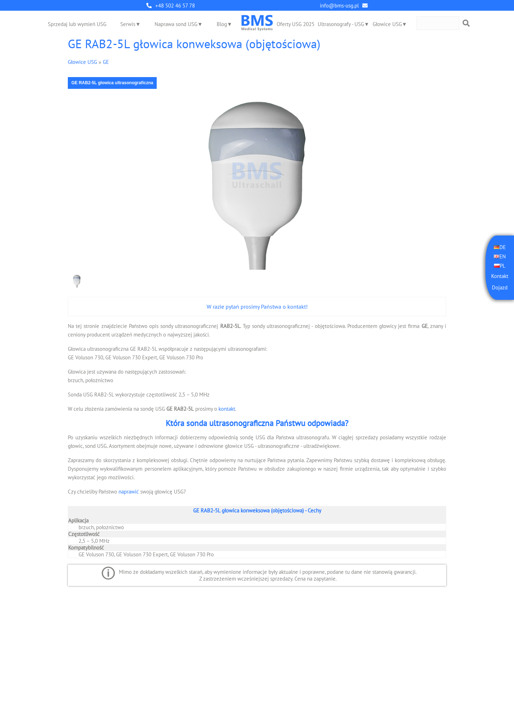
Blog (222, 24)
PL (502, 265)
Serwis (127, 24)
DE (502, 247)
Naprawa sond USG (176, 24)
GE (106, 62)
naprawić (129, 491)
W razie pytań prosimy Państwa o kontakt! (257, 306)
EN (502, 256)
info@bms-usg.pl (339, 5)
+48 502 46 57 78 (175, 5)
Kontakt (499, 276)
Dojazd (500, 287)
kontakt (226, 408)
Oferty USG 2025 (295, 24)
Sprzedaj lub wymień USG (77, 24)
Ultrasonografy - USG (341, 24)
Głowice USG (387, 24)
